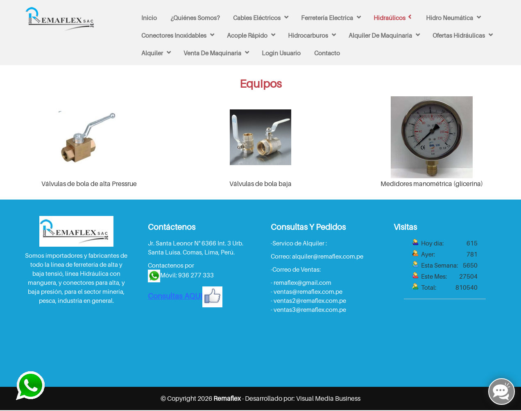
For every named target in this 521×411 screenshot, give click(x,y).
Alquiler (152, 53)
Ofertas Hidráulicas (459, 35)
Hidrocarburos (308, 35)
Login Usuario (281, 53)
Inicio (149, 17)
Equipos (261, 83)
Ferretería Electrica (327, 17)
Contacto (327, 53)
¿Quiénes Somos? (195, 17)
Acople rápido (247, 35)
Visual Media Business (328, 398)
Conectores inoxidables (173, 35)
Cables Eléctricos (257, 17)
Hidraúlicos (389, 17)
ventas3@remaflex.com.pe (310, 309)
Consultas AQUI (185, 295)
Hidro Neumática (449, 17)
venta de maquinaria (212, 53)
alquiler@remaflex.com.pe (327, 256)
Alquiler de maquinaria (380, 35)
